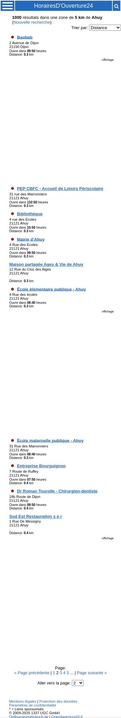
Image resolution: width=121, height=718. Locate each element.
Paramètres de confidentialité (32, 705)
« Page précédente (32, 672)
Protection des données (58, 701)
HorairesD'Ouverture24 (63, 6)
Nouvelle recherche (31, 22)
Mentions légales (22, 701)
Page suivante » (92, 672)
